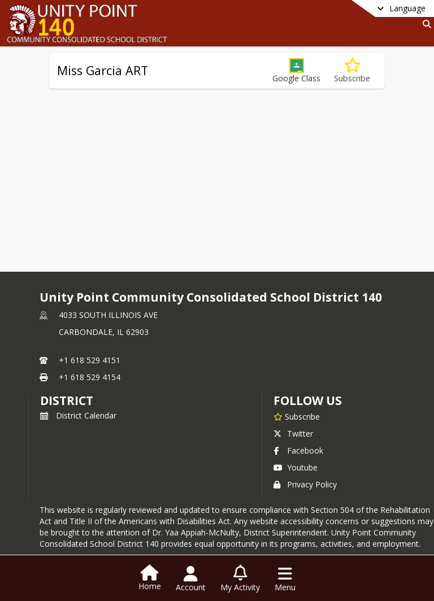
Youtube (296, 467)
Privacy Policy (305, 484)
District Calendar (78, 415)
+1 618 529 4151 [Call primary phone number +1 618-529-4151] (89, 360)
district (66, 400)
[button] (296, 70)
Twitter (293, 433)
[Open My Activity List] (240, 579)
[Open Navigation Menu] (285, 579)
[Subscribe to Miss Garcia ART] (352, 70)
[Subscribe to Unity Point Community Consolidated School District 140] (297, 416)
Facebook (298, 450)
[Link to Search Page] (424, 24)
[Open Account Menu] (191, 579)
